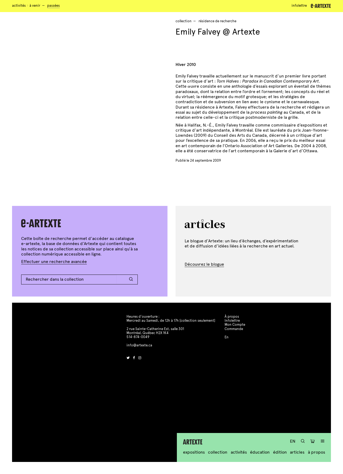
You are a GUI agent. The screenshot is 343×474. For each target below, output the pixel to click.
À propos (316, 452)
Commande (234, 329)
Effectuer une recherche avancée (54, 261)
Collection (217, 452)
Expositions (194, 452)
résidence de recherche (217, 21)
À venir (34, 5)
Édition (280, 452)
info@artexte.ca (139, 345)
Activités (19, 5)
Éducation (260, 452)
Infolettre (299, 5)
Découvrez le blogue (204, 264)
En (292, 441)
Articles (297, 452)
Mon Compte (235, 325)
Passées (53, 5)
